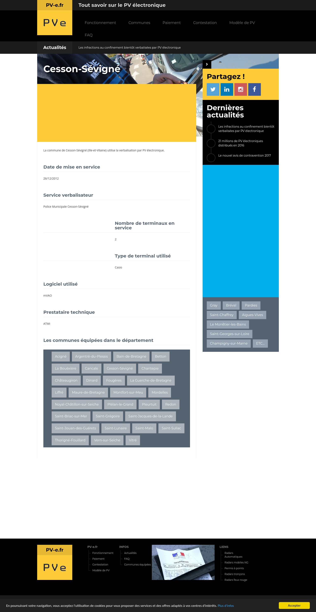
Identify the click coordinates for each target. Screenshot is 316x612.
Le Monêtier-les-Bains (228, 324)
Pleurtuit (149, 404)
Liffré (59, 392)
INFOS (124, 547)
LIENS (224, 547)
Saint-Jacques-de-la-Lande (150, 416)
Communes (139, 22)
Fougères (114, 380)
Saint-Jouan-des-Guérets (75, 428)
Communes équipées (137, 564)
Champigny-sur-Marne (229, 343)
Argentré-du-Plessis (91, 356)
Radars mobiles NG (236, 562)
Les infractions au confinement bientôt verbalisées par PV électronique (129, 47)
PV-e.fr (92, 547)
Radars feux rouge (236, 579)
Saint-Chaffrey (222, 315)
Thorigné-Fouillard (70, 440)
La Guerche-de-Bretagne (150, 380)
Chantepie (150, 368)
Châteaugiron (66, 380)
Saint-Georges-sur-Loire (229, 334)
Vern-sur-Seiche (107, 440)
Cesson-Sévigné (76, 150)
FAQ (89, 35)
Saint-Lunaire (116, 428)
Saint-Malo (144, 428)
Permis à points (234, 568)
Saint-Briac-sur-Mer (71, 416)
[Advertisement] (119, 113)
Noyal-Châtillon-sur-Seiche (77, 404)
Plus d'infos (226, 606)
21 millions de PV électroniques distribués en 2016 (240, 143)
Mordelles (160, 392)
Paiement (172, 22)
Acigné (61, 356)
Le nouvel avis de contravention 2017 (244, 155)
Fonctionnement (100, 22)
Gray (213, 305)
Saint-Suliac (171, 428)
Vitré (133, 440)
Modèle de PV (242, 22)
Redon (170, 404)
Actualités (54, 47)
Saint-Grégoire (108, 416)
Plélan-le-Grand (120, 404)
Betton (160, 356)
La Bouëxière (65, 368)
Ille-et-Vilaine (97, 150)
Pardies (251, 305)
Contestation (205, 22)
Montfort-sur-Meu (128, 392)
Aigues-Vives (252, 315)
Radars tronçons (235, 574)
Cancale (91, 368)
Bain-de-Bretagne (131, 356)
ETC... (260, 343)
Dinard (91, 380)
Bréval (231, 305)
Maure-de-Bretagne (88, 392)
